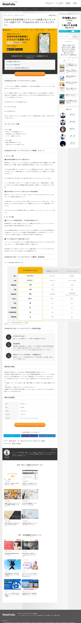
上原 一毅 (72, 136)
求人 (72, 601)
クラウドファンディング (62, 595)
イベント (72, 593)
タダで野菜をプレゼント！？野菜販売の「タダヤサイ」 (71, 65)
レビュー (73, 51)
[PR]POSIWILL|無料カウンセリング (69, 14)
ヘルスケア (26, 599)
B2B (65, 45)
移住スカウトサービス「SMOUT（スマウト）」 (72, 95)
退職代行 (7, 603)
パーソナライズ (8, 599)
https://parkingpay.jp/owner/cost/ (18, 324)
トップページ (6, 9)
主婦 (13, 601)
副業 (44, 441)
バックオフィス (65, 54)
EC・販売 (7, 611)
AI (5, 593)
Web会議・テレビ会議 (55, 593)
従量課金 (42, 611)
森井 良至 (72, 114)
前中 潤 (72, 143)
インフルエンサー (9, 595)
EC (24, 593)
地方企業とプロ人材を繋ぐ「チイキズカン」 (71, 83)
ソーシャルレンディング (53, 597)
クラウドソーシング (49, 595)
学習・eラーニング (50, 583)
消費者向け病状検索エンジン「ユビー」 (71, 77)
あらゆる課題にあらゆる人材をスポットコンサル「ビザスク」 (71, 102)
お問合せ (75, 3)
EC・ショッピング (9, 583)
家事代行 (53, 601)
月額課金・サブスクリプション (53, 611)
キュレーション (38, 595)
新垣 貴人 (72, 128)
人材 (34, 583)
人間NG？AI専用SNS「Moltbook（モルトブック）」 (71, 71)
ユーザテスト (53, 599)
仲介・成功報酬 (17, 443)
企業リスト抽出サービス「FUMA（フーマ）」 (71, 89)
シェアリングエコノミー (27, 441)
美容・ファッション (18, 585)
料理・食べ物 (65, 583)
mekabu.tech (38, 620)
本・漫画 (73, 583)
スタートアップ (67, 49)
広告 (36, 611)
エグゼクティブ (19, 595)
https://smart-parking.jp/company (29, 418)
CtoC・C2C (71, 45)
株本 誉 (7, 457)
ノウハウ (63, 597)
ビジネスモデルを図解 (17, 611)
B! (47, 435)
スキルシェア (32, 597)
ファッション (18, 599)
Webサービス (13, 9)
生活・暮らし (53, 15)
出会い (41, 601)
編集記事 (68, 3)
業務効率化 (74, 54)
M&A (36, 593)
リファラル (68, 599)
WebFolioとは (49, 3)
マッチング (38, 441)
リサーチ (61, 599)
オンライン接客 (29, 595)
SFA (47, 593)
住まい (30, 601)
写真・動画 (40, 583)
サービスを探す (59, 3)
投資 (58, 583)
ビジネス (18, 583)
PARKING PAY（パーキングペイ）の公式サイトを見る (29, 74)
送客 (64, 611)
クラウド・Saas (67, 47)
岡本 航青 (72, 121)
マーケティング (26, 583)
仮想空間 (24, 601)
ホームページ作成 (69, 53)
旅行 (59, 601)
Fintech (30, 593)
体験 (36, 601)
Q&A (74, 49)
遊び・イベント (29, 585)
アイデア (65, 593)
